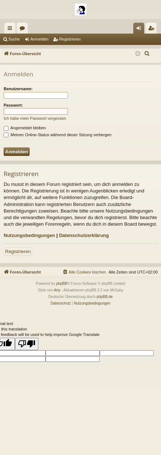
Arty (57, 290)
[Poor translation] (26, 344)
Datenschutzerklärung (84, 235)
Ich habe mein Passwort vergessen (35, 118)
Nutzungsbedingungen (29, 235)
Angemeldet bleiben (25, 128)
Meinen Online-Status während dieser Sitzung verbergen (57, 135)
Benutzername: (18, 89)
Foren (24, 30)
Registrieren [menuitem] (153, 30)
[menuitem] (147, 54)
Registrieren (70, 39)
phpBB (61, 284)
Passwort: (13, 105)
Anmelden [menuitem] (140, 30)
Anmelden (39, 39)
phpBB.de (105, 297)
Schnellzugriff (11, 30)
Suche (14, 39)
